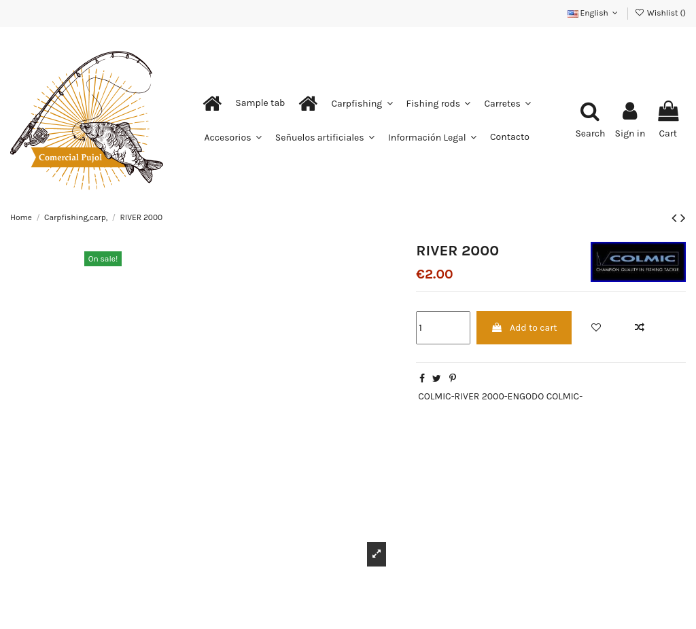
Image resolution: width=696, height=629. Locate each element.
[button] (260, 103)
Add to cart (524, 328)
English (594, 13)
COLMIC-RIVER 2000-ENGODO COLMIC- (500, 396)
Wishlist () (660, 13)
